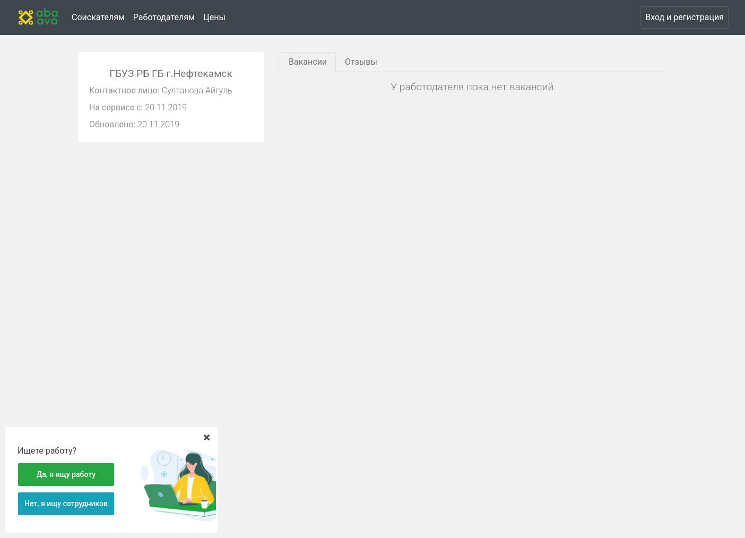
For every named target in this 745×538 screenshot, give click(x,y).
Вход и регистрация (684, 17)
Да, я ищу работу (66, 474)
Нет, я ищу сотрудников (66, 503)
